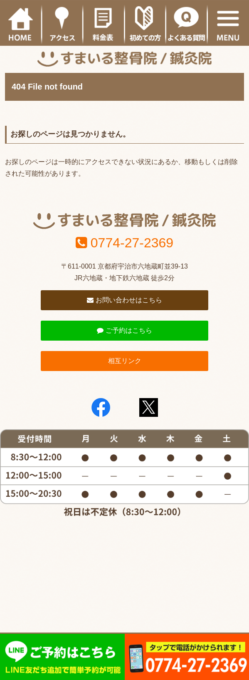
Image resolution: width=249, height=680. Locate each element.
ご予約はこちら (124, 330)
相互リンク (124, 360)
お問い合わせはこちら (124, 300)
